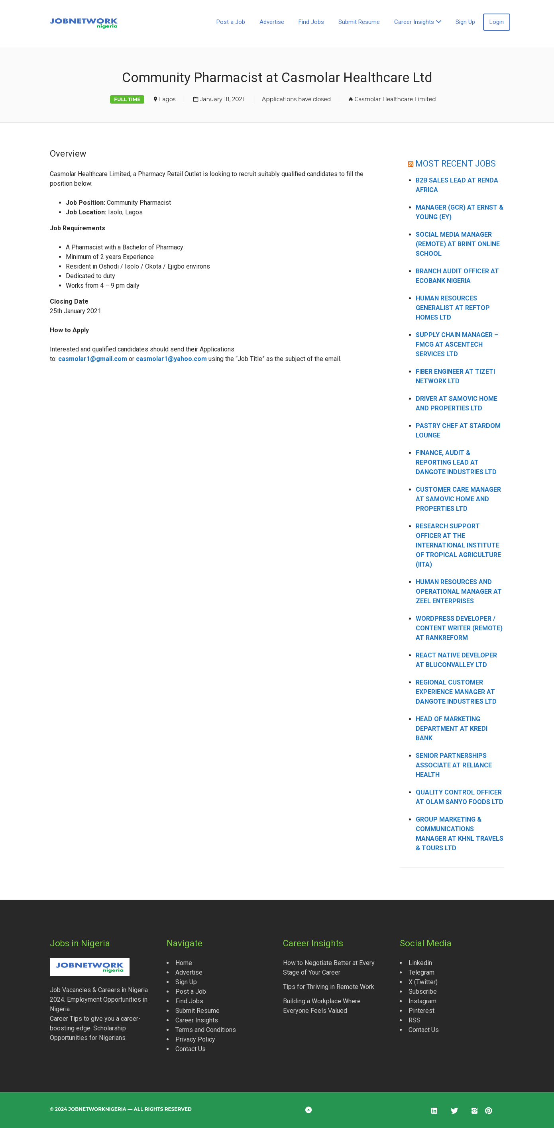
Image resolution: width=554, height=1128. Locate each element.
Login (496, 22)
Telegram (421, 972)
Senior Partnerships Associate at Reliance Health (454, 765)
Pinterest (421, 1010)
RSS (414, 1020)
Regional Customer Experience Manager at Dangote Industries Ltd (456, 692)
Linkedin (420, 963)
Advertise (271, 22)
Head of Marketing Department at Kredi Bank (451, 728)
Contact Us (190, 1049)
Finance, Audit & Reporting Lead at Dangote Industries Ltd (456, 462)
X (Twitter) (423, 982)
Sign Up (465, 22)
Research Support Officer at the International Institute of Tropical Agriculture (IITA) (458, 545)
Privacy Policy (195, 1039)
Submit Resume (359, 22)
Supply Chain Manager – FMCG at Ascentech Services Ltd (457, 344)
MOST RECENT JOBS (456, 164)
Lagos (167, 99)
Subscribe (423, 991)
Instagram (422, 1001)
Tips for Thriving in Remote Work (328, 987)
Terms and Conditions (205, 1030)
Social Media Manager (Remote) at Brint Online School (458, 244)
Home (183, 963)
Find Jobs (311, 22)
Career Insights (414, 22)
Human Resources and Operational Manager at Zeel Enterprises (459, 591)
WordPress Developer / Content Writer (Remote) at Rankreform (459, 628)
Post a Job (230, 22)
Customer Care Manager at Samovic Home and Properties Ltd (458, 499)
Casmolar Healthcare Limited (395, 99)
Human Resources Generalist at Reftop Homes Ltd (453, 307)
